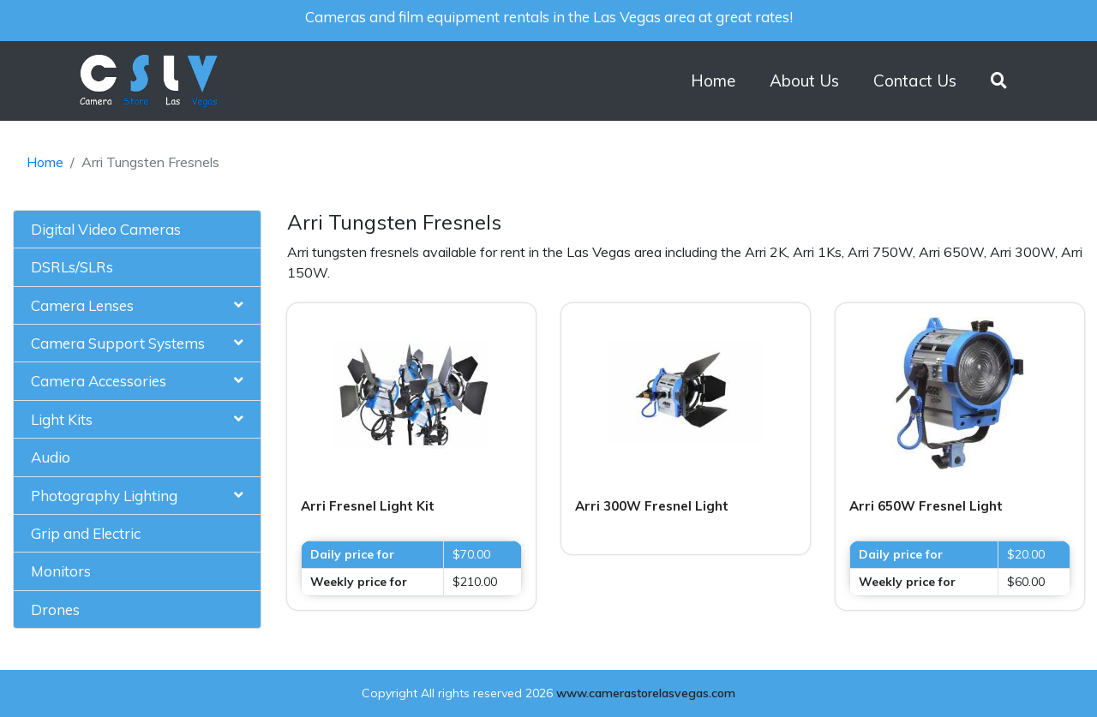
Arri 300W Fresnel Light (651, 506)
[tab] (137, 229)
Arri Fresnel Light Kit (368, 506)
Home (713, 80)
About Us (804, 80)
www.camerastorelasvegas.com (645, 693)
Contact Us (914, 80)
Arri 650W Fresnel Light (926, 506)
